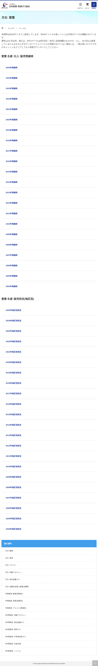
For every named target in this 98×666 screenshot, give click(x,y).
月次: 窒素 (9, 558)
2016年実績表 (11, 161)
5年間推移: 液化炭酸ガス (14, 622)
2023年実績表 (11, 88)
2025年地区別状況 (13, 310)
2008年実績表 (11, 245)
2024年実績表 (11, 78)
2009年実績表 (11, 234)
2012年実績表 (11, 203)
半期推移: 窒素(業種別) (14, 601)
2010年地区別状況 (13, 466)
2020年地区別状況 (13, 362)
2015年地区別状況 (13, 414)
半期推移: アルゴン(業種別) (15, 608)
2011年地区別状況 (13, 456)
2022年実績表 (11, 99)
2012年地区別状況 (13, 446)
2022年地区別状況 (13, 341)
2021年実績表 (11, 109)
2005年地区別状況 (13, 519)
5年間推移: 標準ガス (13, 629)
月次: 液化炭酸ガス (12, 579)
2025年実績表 (11, 68)
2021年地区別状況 (13, 352)
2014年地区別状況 (13, 425)
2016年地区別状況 (13, 404)
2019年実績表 (11, 130)
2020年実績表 (11, 120)
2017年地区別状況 (13, 393)
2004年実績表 (11, 286)
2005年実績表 (11, 276)
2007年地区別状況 (13, 498)
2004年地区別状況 (13, 529)
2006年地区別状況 (13, 508)
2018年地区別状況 (13, 383)
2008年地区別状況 (13, 487)
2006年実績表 (11, 265)
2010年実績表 (11, 224)
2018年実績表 (11, 140)
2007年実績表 (11, 255)
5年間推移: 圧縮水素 (13, 644)
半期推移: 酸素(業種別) (14, 594)
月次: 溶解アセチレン (13, 572)
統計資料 (11, 28)
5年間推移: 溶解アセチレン (15, 615)
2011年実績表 (11, 213)
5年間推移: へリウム (13, 651)
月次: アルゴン (10, 565)
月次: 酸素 (9, 551)
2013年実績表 (11, 192)
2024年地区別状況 (13, 321)
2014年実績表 (11, 182)
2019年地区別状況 (13, 373)
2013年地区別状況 (13, 435)
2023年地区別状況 (13, 331)
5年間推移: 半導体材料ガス (15, 637)
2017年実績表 (11, 151)
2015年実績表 (11, 172)
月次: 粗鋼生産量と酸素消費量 (17, 586)
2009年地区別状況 (13, 477)
